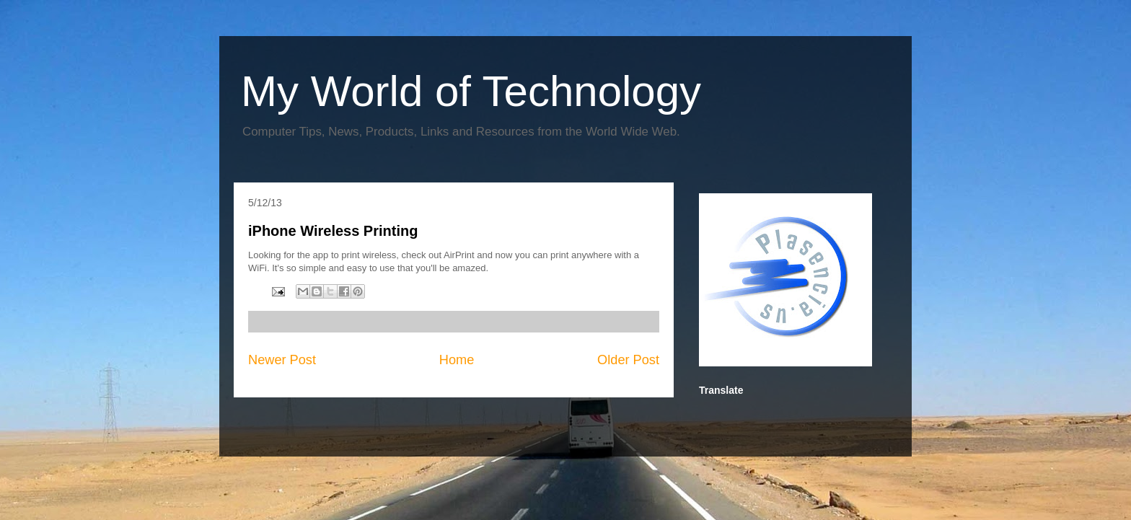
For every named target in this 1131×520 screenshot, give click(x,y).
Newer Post (282, 360)
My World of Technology (471, 91)
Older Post (628, 360)
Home (457, 360)
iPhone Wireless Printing (333, 231)
